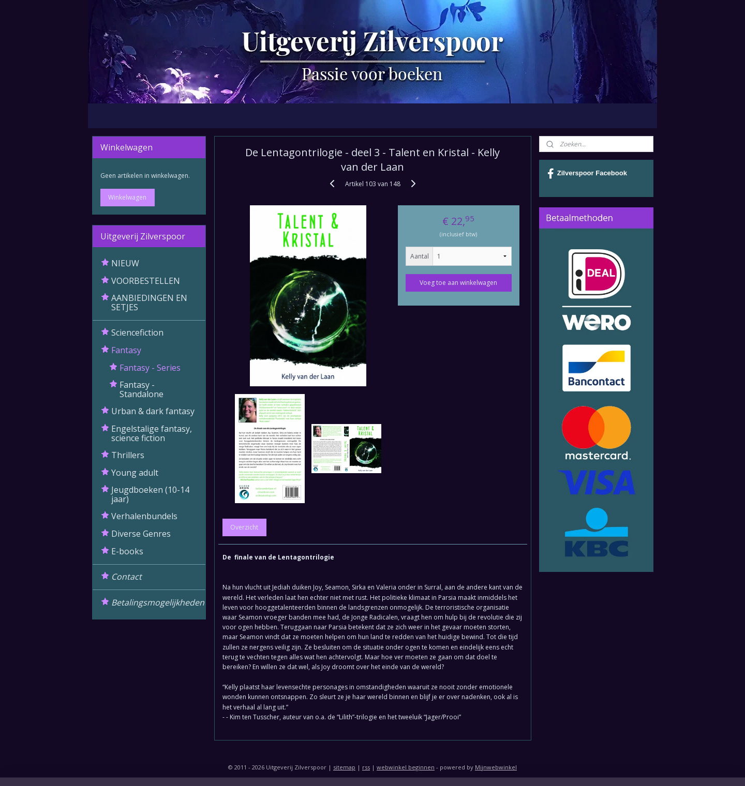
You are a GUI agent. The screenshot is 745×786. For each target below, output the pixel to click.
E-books (127, 551)
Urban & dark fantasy (153, 411)
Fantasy (126, 350)
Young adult (134, 472)
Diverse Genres (141, 533)
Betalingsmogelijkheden (157, 602)
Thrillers (127, 455)
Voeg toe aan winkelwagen (458, 282)
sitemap (344, 767)
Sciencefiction (137, 332)
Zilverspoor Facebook (587, 174)
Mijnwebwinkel (496, 767)
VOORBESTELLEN (145, 280)
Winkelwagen (127, 197)
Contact (126, 576)
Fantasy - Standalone (141, 389)
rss (366, 767)
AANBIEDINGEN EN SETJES (149, 302)
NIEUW (125, 263)
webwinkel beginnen (406, 767)
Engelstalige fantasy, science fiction (151, 433)
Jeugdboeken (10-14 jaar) (150, 494)
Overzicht (244, 527)
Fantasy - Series (150, 367)
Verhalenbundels (144, 516)
